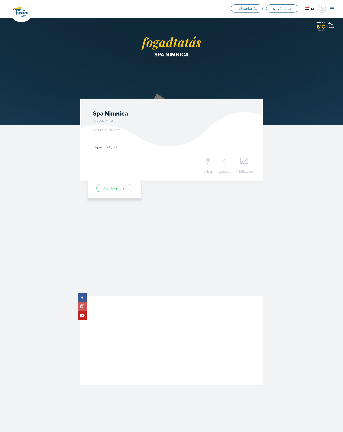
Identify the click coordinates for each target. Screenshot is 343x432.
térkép (207, 171)
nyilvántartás (247, 9)
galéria (224, 171)
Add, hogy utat (114, 188)
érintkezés (244, 171)
